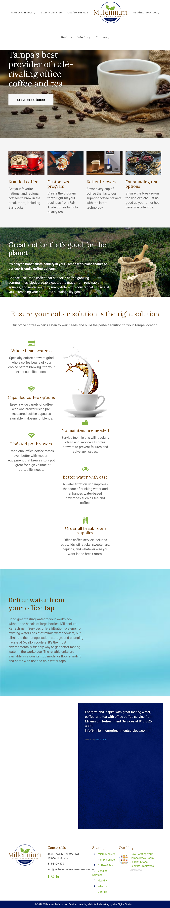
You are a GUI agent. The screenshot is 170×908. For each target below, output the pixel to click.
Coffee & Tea (105, 865)
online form (100, 739)
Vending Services (146, 12)
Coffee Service (77, 12)
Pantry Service (51, 12)
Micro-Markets (23, 12)
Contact (102, 37)
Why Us (84, 37)
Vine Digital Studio (122, 904)
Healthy (66, 37)
